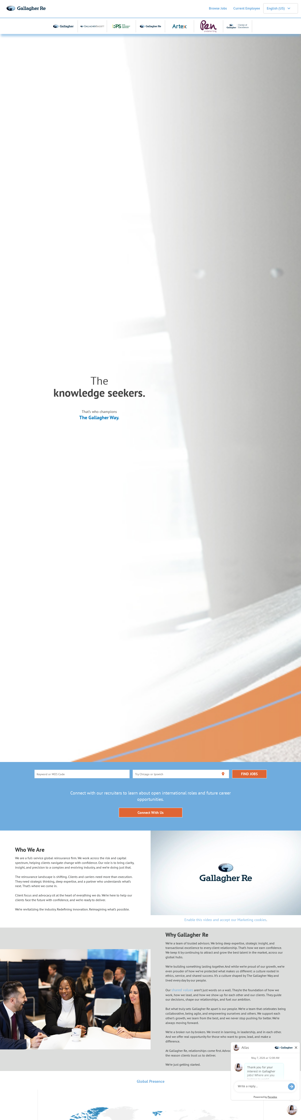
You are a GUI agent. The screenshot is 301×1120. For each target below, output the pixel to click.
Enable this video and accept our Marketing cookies (225, 919)
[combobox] (82, 774)
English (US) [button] (278, 8)
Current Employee (246, 8)
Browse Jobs (218, 8)
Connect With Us (151, 812)
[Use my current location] (223, 773)
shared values (182, 990)
